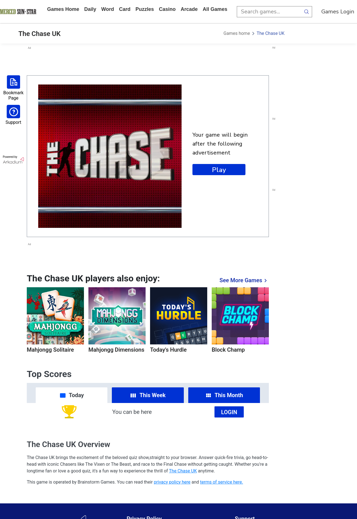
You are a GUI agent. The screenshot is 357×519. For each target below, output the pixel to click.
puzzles (145, 9)
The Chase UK (270, 33)
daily (90, 9)
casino (167, 9)
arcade (189, 9)
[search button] (306, 11)
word (107, 9)
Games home (63, 9)
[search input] (269, 11)
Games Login (337, 11)
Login (229, 412)
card (125, 9)
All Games (215, 9)
